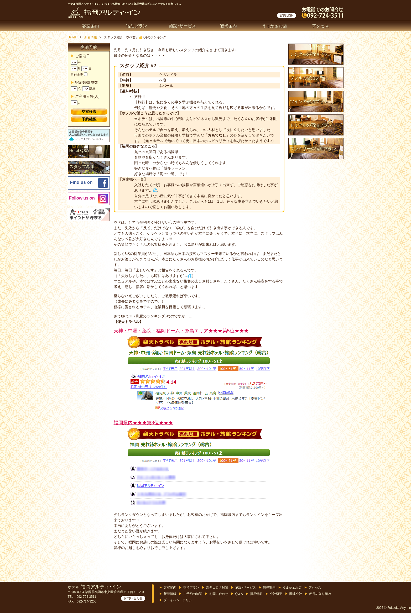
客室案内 (90, 26)
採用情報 (256, 594)
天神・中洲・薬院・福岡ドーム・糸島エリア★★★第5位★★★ (181, 330)
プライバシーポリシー (179, 600)
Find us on (81, 182)
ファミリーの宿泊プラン (313, 148)
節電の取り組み (320, 594)
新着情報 (90, 37)
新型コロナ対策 (217, 587)
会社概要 (276, 594)
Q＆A (239, 594)
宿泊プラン (136, 26)
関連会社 (295, 594)
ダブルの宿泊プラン (309, 78)
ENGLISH (287, 15)
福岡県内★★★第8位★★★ (143, 422)
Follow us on (82, 198)
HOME (72, 37)
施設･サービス (182, 26)
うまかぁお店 (274, 26)
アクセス (320, 26)
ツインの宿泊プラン (309, 101)
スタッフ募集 (82, 166)
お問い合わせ (133, 598)
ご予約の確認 (192, 594)
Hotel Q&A (79, 150)
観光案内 (228, 26)
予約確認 (89, 119)
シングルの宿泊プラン (311, 54)
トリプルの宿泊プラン (311, 125)
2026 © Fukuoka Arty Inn (393, 608)
